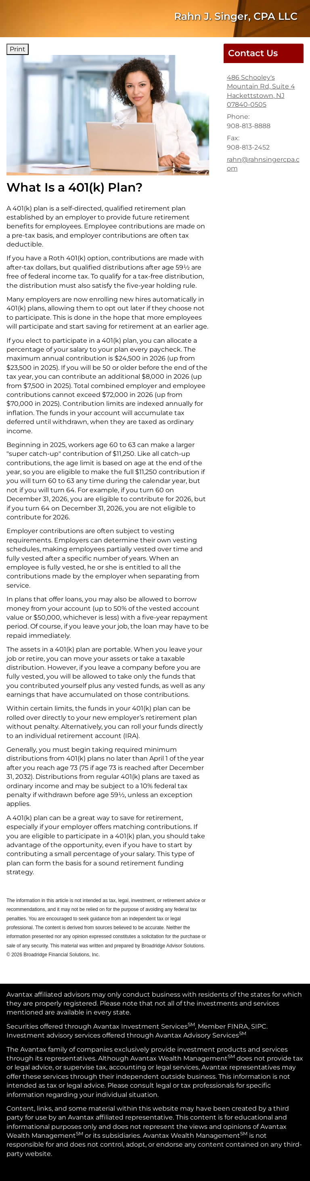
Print (17, 49)
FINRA (237, 1026)
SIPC (258, 1026)
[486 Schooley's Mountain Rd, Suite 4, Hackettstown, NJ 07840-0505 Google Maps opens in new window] (263, 91)
